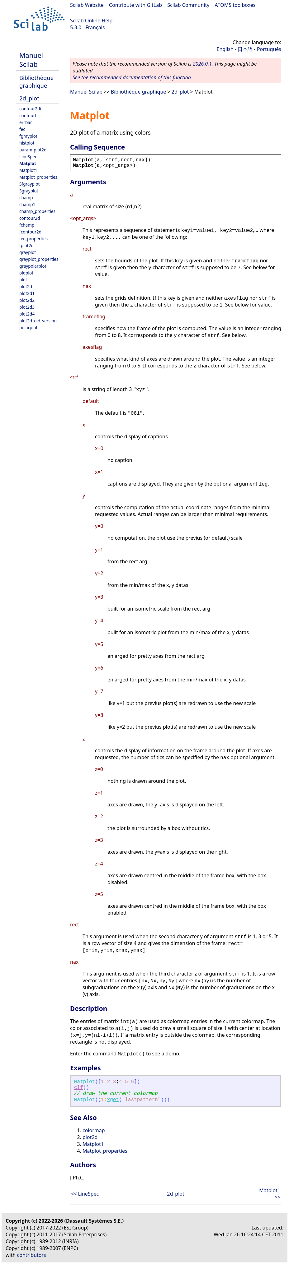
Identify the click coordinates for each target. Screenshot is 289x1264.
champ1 (27, 204)
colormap (94, 1130)
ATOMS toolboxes (235, 5)
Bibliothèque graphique (36, 81)
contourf (27, 115)
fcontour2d (30, 232)
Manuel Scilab (31, 60)
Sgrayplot (28, 191)
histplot (26, 143)
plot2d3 (27, 307)
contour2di (30, 109)
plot (23, 280)
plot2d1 (27, 293)
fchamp (26, 225)
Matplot (27, 163)
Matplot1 (28, 170)
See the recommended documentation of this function (132, 77)
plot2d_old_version (38, 321)
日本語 (245, 49)
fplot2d (26, 245)
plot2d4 (27, 314)
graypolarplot (32, 266)
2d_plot (29, 98)
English (225, 49)
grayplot (27, 252)
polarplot (28, 327)
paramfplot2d (32, 150)
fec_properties (33, 239)
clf (78, 1088)
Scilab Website (87, 5)
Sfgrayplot (29, 184)
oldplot (26, 273)
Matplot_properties (38, 177)
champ (26, 198)
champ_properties (37, 211)
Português (269, 49)
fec (22, 129)
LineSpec (28, 156)
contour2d (29, 218)
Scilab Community (188, 5)
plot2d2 (27, 300)
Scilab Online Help (91, 20)
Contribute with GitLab (135, 5)
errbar (25, 122)
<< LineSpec (85, 1193)
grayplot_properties (38, 259)
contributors (31, 1255)
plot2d (25, 286)
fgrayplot (28, 136)
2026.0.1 (202, 63)
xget (113, 1100)
